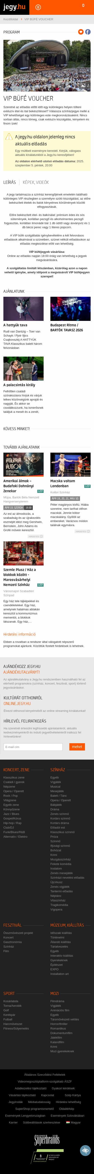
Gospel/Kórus (12, 818)
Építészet (56, 964)
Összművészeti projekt (18, 933)
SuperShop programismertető (34, 1109)
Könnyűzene (11, 809)
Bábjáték (56, 804)
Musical (55, 786)
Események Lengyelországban (25, 1115)
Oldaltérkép (66, 1109)
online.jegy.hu (17, 703)
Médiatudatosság (39, 1102)
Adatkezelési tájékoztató (31, 1088)
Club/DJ (8, 827)
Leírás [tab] (9, 182)
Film (6, 951)
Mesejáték (57, 791)
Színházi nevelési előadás (67, 877)
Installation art (59, 974)
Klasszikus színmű (62, 832)
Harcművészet (12, 1024)
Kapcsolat (47, 1095)
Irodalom (56, 868)
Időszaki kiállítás (61, 933)
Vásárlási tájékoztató (22, 1095)
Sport (9, 993)
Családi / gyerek (13, 782)
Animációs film (59, 1010)
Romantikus (58, 1028)
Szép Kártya (73, 1095)
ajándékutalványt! (21, 672)
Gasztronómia (12, 942)
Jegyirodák (16, 1102)
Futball (7, 1019)
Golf (6, 1010)
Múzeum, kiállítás (67, 925)
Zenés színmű (59, 814)
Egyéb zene (11, 804)
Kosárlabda (10, 1001)
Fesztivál (12, 925)
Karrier (13, 1122)
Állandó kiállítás (60, 942)
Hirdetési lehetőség (68, 1102)
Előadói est (57, 827)
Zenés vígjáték (60, 886)
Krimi (53, 855)
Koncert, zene (16, 770)
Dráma (54, 809)
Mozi (54, 993)
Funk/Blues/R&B (14, 832)
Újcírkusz (56, 882)
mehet (77, 747)
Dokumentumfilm (61, 1033)
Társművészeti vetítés (64, 1019)
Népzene (9, 786)
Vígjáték (55, 782)
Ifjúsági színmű (60, 845)
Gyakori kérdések (63, 1088)
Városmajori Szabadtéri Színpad (18, 593)
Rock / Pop (10, 795)
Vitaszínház (58, 900)
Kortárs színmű (60, 818)
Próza (54, 836)
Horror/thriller (59, 1024)
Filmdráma (57, 1001)
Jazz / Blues (11, 814)
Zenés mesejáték (61, 873)
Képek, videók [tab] (36, 182)
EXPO (54, 969)
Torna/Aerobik (12, 1005)
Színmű (55, 841)
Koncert (8, 937)
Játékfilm (56, 1037)
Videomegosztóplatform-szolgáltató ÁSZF (45, 1081)
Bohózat (55, 850)
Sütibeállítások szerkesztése (41, 1122)
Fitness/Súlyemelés (16, 1028)
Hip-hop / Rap (12, 823)
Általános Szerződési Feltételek (44, 1074)
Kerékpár (9, 1015)
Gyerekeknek (59, 960)
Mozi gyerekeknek (62, 1051)
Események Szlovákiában (67, 1115)
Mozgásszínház (60, 859)
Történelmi (57, 937)
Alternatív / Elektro (15, 836)
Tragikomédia (59, 905)
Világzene (9, 800)
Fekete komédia (60, 864)
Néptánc (55, 896)
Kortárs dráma (59, 823)
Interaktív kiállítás (61, 955)
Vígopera (56, 909)
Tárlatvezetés (59, 946)
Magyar (73, 1122)
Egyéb (54, 777)
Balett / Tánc (58, 795)
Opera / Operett (13, 791)
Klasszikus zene (13, 777)
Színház (57, 770)
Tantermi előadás (61, 891)
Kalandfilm (57, 1042)
